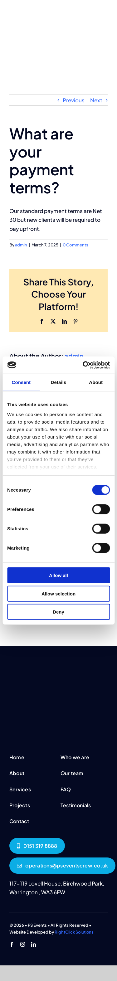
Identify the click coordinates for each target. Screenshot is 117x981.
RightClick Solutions (74, 932)
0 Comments (75, 244)
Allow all (58, 575)
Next (96, 100)
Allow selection (58, 593)
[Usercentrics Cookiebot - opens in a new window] (83, 365)
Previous (74, 100)
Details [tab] (58, 382)
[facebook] (11, 944)
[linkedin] (33, 944)
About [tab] (96, 382)
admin (21, 244)
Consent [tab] (21, 382)
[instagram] (22, 944)
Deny (58, 611)
